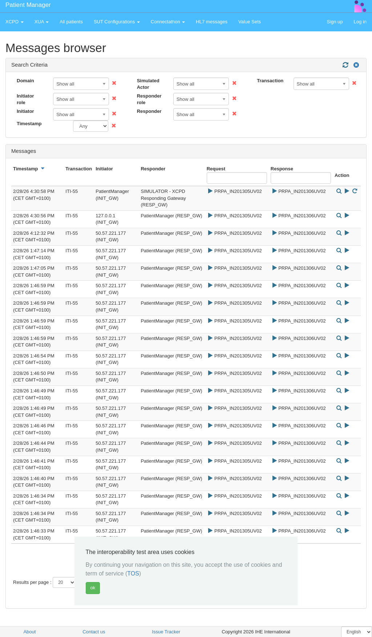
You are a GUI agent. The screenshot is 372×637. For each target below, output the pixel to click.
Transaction (270, 80)
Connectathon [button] (168, 21)
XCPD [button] (14, 21)
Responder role (149, 99)
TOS (133, 573)
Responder (149, 111)
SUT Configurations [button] (117, 21)
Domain (25, 80)
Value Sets (249, 21)
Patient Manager (28, 4)
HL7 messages (211, 21)
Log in (360, 21)
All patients (71, 21)
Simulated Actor (148, 84)
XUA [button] (42, 21)
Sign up (335, 21)
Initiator (25, 111)
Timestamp (29, 123)
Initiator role (25, 99)
